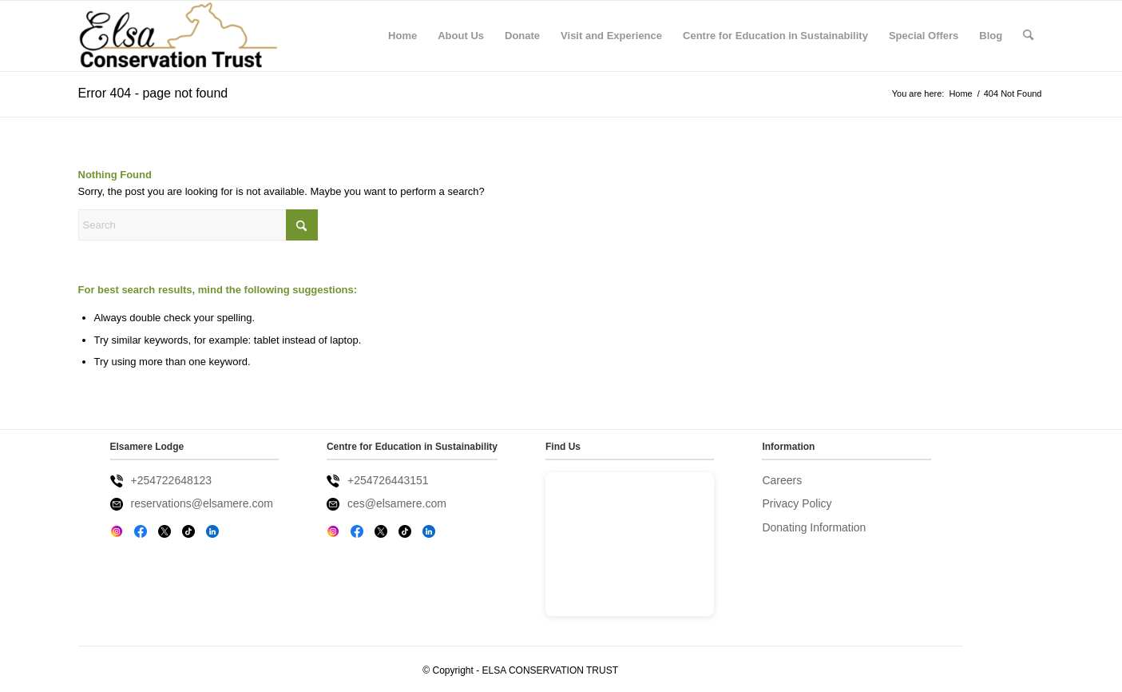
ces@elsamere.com (396, 503)
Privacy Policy (796, 503)
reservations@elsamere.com (202, 503)
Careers (782, 480)
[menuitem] (402, 36)
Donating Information (814, 527)
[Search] (1028, 36)
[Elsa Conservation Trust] (178, 36)
